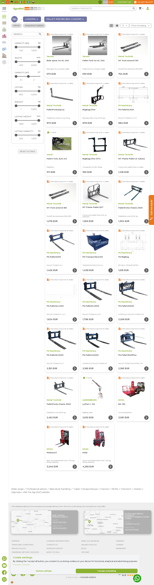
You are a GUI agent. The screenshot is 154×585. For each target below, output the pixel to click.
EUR (111, 2)
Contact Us (124, 2)
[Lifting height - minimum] (21, 124)
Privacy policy (17, 564)
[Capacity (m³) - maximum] (27, 76)
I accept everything (106, 571)
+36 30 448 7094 (59, 522)
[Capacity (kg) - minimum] (21, 50)
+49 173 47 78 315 (132, 530)
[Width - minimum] (21, 65)
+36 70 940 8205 (59, 528)
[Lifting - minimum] (21, 94)
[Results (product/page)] (124, 26)
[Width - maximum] (27, 61)
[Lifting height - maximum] (27, 120)
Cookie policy (26, 564)
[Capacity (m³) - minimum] (21, 79)
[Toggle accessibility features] (100, 2)
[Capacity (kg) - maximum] (34, 50)
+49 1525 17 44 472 (132, 524)
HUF (105, 2)
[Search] (27, 34)
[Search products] (103, 8)
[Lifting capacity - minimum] (21, 138)
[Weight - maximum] (34, 109)
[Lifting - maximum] (34, 94)
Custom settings (44, 571)
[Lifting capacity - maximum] (34, 138)
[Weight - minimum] (21, 109)
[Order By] (140, 26)
